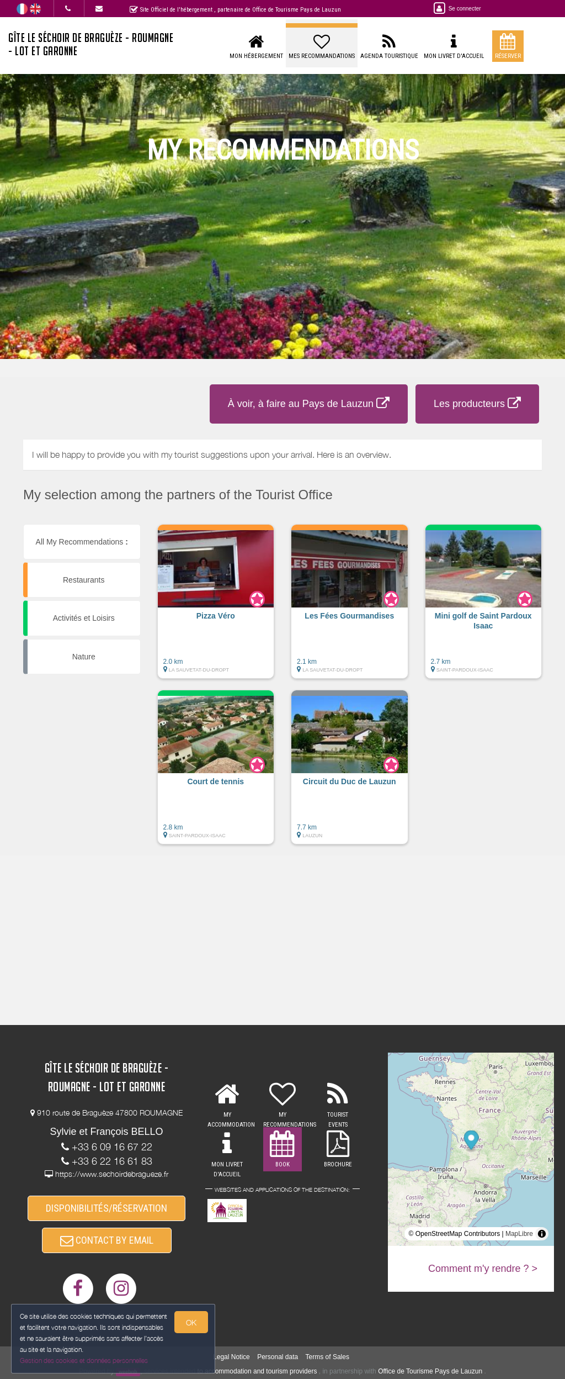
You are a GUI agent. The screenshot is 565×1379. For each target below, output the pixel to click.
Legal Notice (231, 1357)
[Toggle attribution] (541, 1233)
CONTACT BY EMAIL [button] (106, 1240)
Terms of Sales (327, 1357)
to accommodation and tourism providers (257, 1371)
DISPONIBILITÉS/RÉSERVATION (106, 1208)
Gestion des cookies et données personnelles (84, 1360)
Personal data (277, 1357)
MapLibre (519, 1234)
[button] (216, 607)
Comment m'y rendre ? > (482, 1268)
